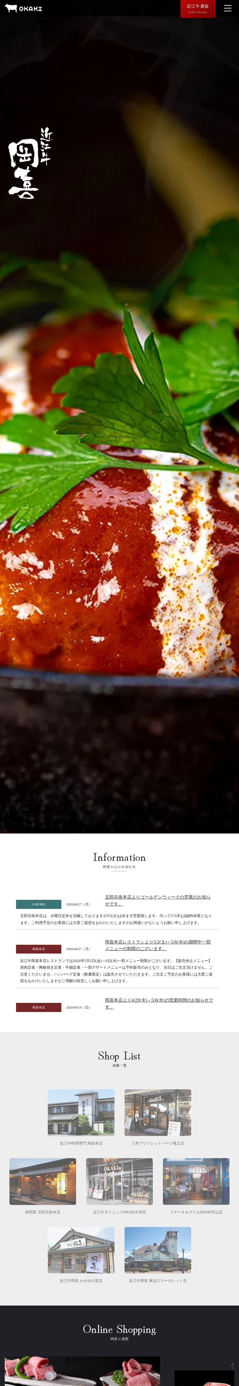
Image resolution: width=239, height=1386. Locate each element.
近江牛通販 (198, 9)
